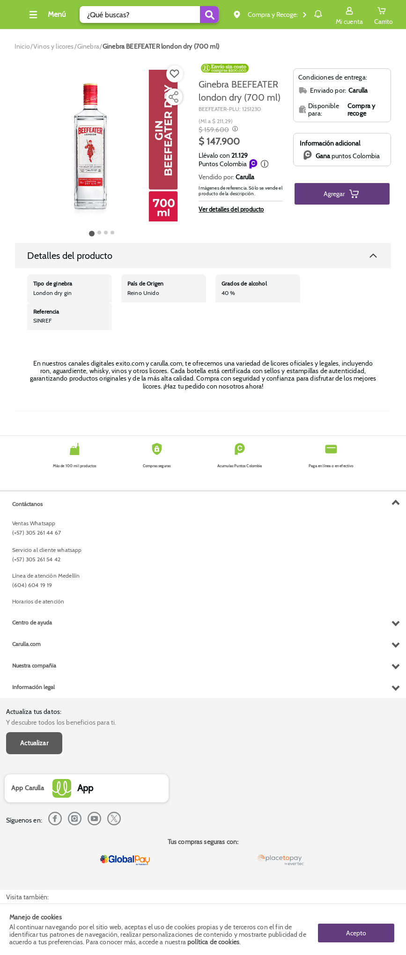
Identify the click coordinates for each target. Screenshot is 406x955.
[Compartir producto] (173, 96)
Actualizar (34, 535)
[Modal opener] (233, 129)
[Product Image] (102, 146)
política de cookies (213, 942)
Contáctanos (27, 695)
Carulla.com (26, 835)
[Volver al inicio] (18, 17)
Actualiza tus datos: (33, 504)
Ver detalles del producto (231, 209)
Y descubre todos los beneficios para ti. (61, 514)
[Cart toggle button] (383, 14)
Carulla (245, 177)
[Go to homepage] (22, 46)
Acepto (356, 929)
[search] (142, 14)
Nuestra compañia (34, 857)
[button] (264, 164)
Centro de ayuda (32, 814)
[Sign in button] (349, 14)
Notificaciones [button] (304, 14)
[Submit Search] (183, 14)
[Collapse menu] (58, 14)
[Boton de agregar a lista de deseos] (174, 74)
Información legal (33, 878)
